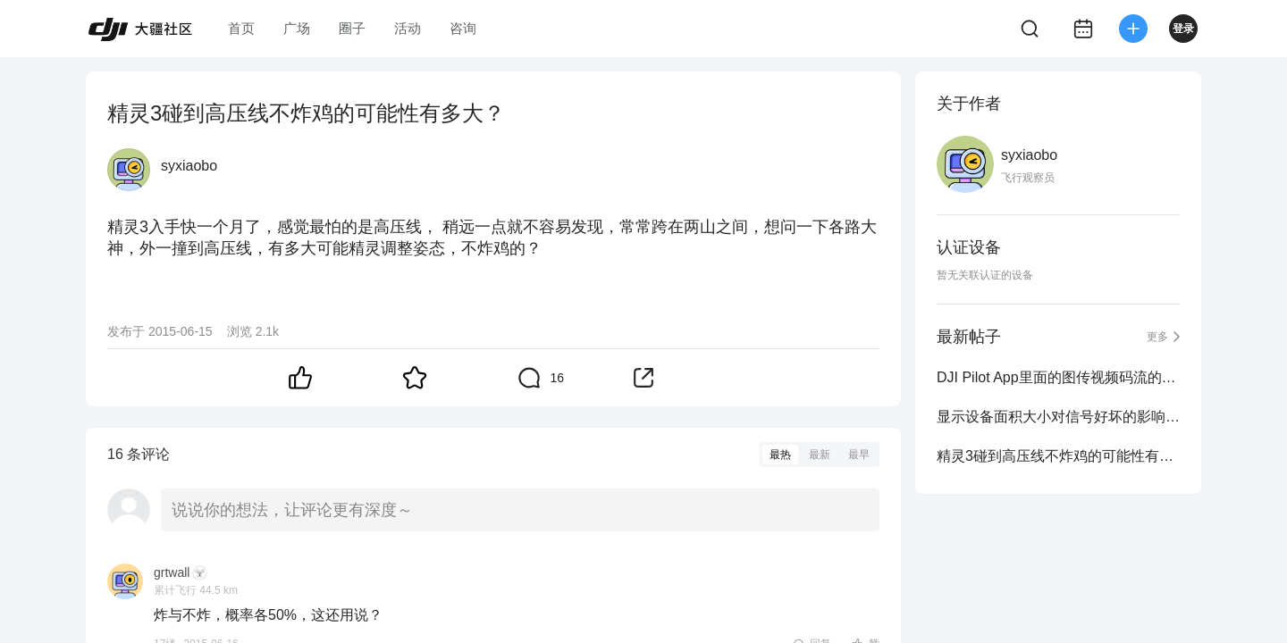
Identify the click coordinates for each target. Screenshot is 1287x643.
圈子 (352, 28)
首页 (241, 28)
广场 (296, 28)
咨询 (463, 28)
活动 (407, 28)
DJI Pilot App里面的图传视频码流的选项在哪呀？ (1058, 377)
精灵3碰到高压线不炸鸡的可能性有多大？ (1058, 455)
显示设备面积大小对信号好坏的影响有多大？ (1058, 416)
